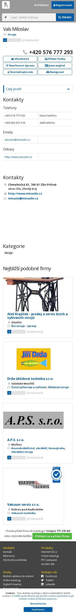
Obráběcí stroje (22, 452)
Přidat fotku (55, 59)
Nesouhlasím (38, 603)
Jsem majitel (55, 65)
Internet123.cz (49, 552)
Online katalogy (50, 556)
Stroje (12, 34)
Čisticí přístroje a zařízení (28, 387)
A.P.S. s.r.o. (15, 440)
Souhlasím (38, 609)
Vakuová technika (23, 513)
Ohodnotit (20, 59)
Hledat (65, 17)
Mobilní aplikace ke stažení (18, 576)
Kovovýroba (57, 448)
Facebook (49, 576)
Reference (9, 556)
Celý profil (13, 89)
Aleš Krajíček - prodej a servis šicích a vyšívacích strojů (37, 316)
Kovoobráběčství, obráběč (29, 448)
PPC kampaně (49, 560)
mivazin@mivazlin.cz (17, 139)
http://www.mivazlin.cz (18, 157)
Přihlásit (41, 5)
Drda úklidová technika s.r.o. (30, 378)
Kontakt (7, 552)
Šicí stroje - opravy (23, 326)
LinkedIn (48, 584)
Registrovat (63, 5)
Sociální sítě (48, 564)
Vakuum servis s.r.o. (23, 504)
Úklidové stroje (58, 387)
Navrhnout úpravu (20, 65)
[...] (32, 17)
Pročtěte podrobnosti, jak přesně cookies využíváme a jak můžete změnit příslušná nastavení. (43, 597)
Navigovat (55, 72)
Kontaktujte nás (20, 72)
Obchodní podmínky (15, 560)
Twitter (47, 580)
